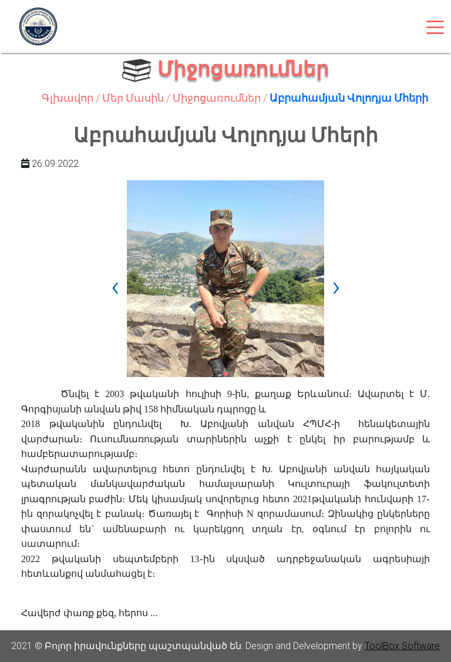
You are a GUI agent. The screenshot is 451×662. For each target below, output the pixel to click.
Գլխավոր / (72, 98)
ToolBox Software (402, 645)
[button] (226, 374)
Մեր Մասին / (137, 98)
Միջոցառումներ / (221, 98)
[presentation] (115, 286)
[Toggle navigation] (435, 26)
